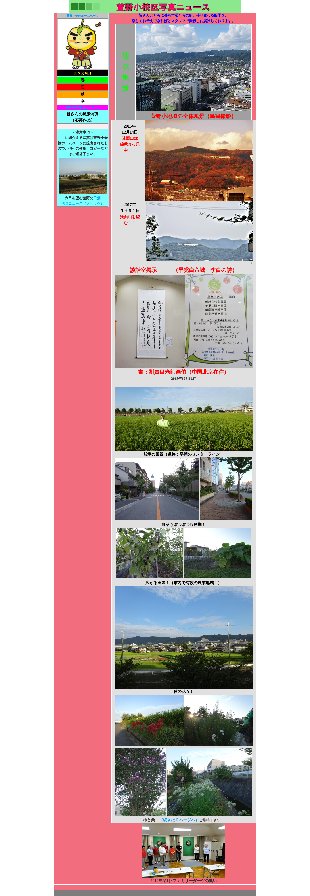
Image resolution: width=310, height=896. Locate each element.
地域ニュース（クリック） (82, 203)
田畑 (97, 198)
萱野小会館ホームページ (82, 15)
